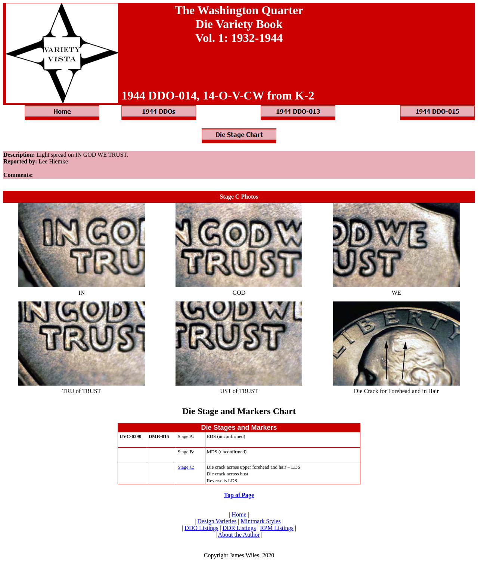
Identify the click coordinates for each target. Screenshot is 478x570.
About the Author (239, 534)
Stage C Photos (239, 196)
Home (239, 514)
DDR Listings (239, 528)
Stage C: (186, 467)
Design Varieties (216, 521)
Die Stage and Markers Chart (239, 411)
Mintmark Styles (261, 521)
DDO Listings (201, 528)
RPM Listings (276, 528)
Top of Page (239, 495)
